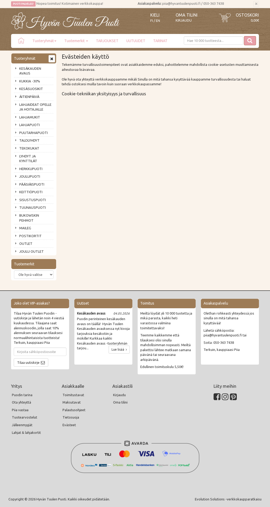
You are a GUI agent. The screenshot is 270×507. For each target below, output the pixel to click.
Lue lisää (119, 349)
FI (151, 20)
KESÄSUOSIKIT (31, 89)
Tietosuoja (70, 417)
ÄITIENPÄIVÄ (29, 96)
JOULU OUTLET (31, 251)
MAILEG (25, 228)
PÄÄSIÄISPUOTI (31, 184)
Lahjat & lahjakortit (26, 432)
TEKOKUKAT (29, 148)
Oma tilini (186, 15)
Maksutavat (71, 402)
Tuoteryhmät (44, 41)
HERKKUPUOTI (30, 169)
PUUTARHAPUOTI (33, 133)
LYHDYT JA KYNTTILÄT (28, 158)
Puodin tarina (22, 395)
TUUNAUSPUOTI (32, 207)
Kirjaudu (184, 20)
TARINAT (160, 41)
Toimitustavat (73, 395)
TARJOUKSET (107, 41)
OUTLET (25, 243)
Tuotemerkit (76, 41)
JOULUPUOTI (29, 176)
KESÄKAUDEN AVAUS (30, 71)
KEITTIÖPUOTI (30, 192)
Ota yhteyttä (21, 402)
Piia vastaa (20, 410)
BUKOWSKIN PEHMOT (29, 217)
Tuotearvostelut (24, 417)
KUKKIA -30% (29, 81)
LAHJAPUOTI (29, 125)
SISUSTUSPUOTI (32, 200)
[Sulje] (256, 4)
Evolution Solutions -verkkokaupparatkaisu (228, 499)
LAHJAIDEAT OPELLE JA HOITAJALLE (35, 107)
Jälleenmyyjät (22, 425)
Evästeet (69, 425)
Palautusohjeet (73, 410)
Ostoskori (247, 15)
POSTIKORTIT (30, 236)
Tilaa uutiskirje (28, 362)
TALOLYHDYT (29, 140)
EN (158, 20)
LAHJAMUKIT (29, 117)
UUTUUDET (135, 41)
